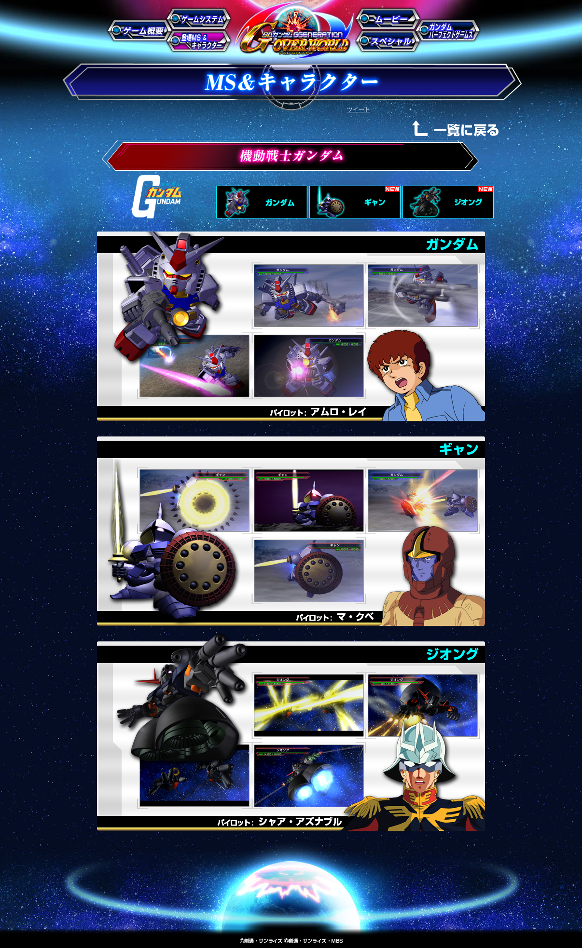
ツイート (358, 109)
